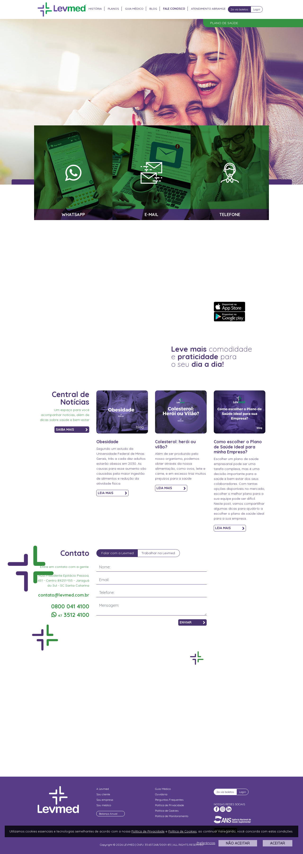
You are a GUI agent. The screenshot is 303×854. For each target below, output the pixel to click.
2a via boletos (239, 9)
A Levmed (102, 789)
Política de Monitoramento (171, 816)
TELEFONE (229, 214)
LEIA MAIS (112, 493)
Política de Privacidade (169, 805)
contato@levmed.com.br (63, 595)
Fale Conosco (174, 8)
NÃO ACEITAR (238, 843)
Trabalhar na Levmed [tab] (158, 553)
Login (256, 9)
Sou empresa (104, 799)
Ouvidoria (161, 794)
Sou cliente (103, 794)
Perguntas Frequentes (169, 799)
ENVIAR (192, 622)
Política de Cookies (166, 810)
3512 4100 (70, 614)
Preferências (206, 843)
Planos (113, 8)
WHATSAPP (73, 214)
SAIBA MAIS (72, 429)
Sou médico (103, 805)
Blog (153, 8)
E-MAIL (151, 214)
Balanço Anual (108, 813)
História (95, 8)
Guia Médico (134, 8)
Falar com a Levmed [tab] (117, 553)
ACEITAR (277, 843)
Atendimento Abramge (208, 8)
